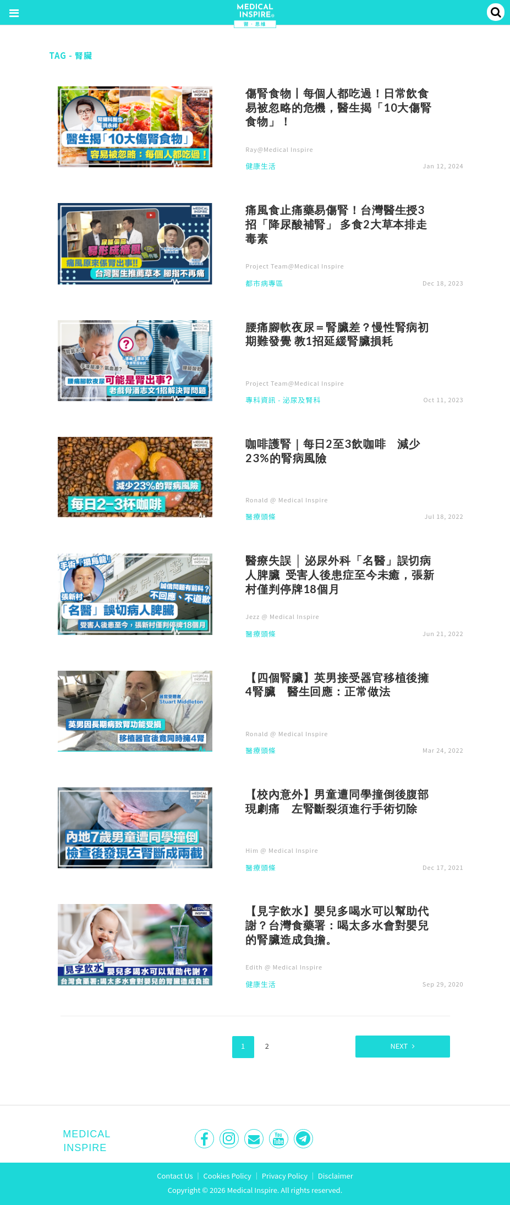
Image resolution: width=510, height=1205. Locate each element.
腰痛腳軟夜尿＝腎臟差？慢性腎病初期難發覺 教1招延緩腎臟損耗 (337, 334)
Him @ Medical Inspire (281, 850)
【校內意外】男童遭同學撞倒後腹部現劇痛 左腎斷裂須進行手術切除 (337, 801)
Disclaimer (335, 1175)
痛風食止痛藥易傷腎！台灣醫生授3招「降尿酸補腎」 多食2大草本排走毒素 (336, 224)
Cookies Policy (227, 1175)
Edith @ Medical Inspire (283, 966)
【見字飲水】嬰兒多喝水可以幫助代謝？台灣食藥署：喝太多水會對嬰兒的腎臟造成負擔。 (337, 925)
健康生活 (260, 166)
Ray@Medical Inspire (279, 149)
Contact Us (175, 1175)
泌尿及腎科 (302, 400)
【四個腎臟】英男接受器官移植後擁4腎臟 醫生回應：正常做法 (337, 684)
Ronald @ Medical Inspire (286, 499)
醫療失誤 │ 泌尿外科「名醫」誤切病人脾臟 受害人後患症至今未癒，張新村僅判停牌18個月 (340, 574)
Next (395, 1045)
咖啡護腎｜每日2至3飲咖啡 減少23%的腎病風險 (332, 450)
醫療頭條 (260, 517)
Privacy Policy (285, 1175)
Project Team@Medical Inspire (294, 265)
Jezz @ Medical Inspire (282, 616)
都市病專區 (264, 284)
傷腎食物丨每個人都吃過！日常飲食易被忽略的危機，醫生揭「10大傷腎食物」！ (338, 107)
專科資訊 (260, 400)
